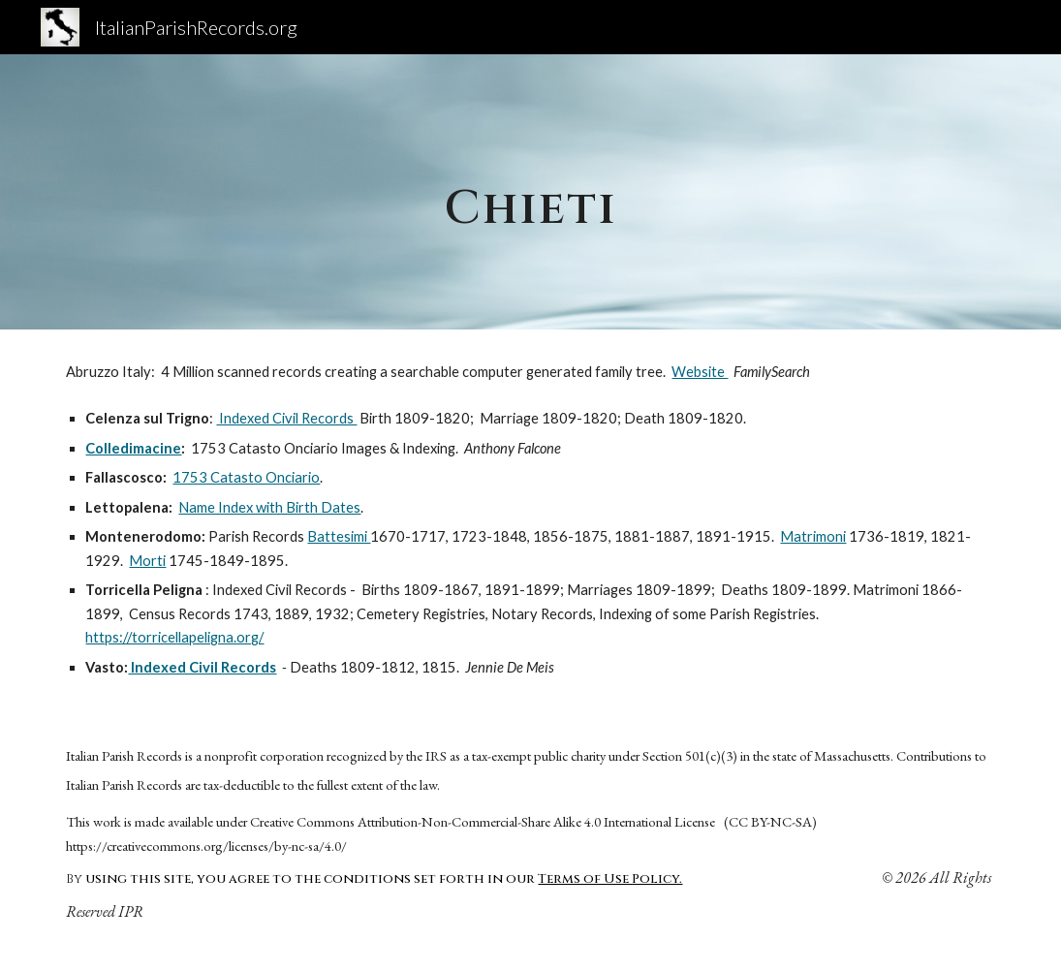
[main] (530, 191)
